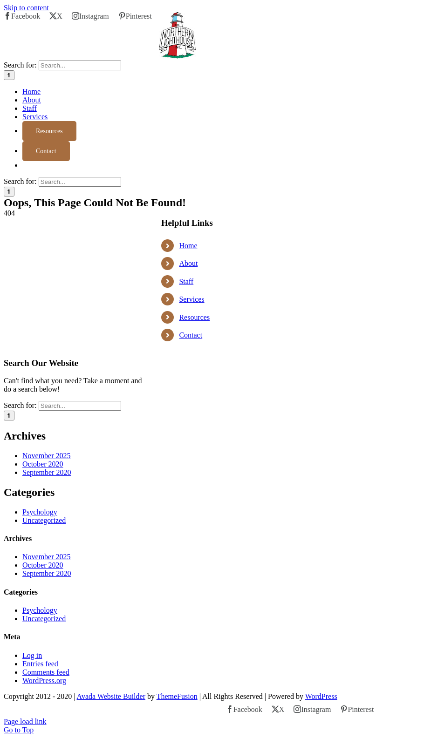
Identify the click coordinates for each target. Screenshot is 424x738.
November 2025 (46, 456)
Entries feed (40, 664)
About (188, 263)
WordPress (321, 696)
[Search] (9, 75)
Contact (190, 335)
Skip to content (26, 8)
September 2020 (46, 472)
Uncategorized (44, 520)
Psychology (39, 512)
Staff (186, 281)
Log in (32, 655)
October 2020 (42, 464)
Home (188, 246)
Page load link (25, 721)
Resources (194, 317)
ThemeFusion (177, 696)
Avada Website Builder (111, 696)
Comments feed (45, 672)
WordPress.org (44, 680)
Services (191, 299)
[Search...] (80, 65)
